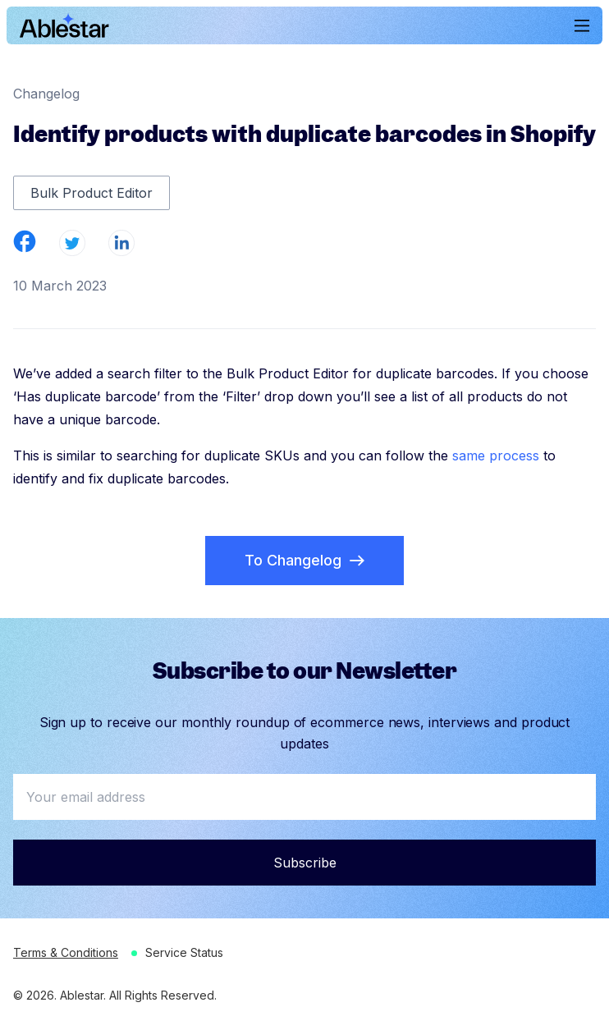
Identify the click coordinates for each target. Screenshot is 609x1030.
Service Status (184, 952)
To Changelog (304, 560)
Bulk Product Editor (91, 193)
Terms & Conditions (65, 952)
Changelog (46, 93)
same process (495, 455)
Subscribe (305, 862)
